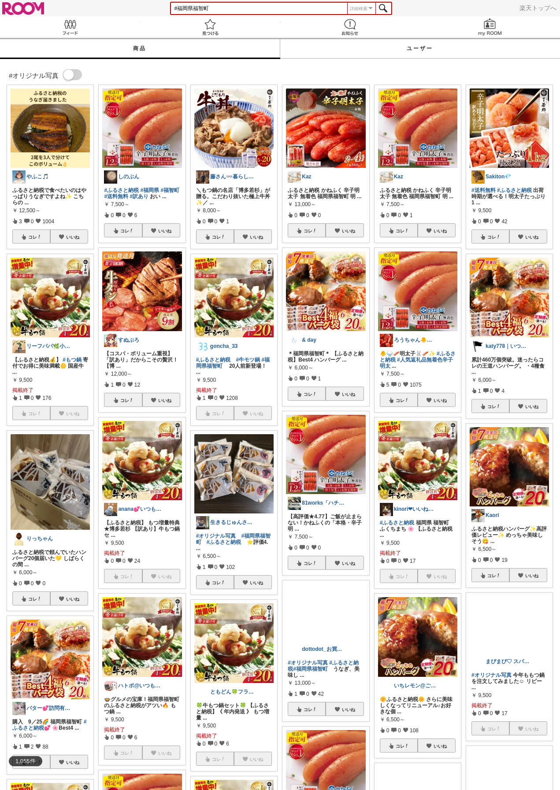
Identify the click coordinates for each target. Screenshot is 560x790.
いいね (72, 237)
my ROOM (490, 27)
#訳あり (139, 196)
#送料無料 (116, 196)
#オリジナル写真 (216, 536)
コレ (34, 237)
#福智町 (169, 190)
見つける (210, 27)
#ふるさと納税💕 (49, 725)
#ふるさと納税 (121, 190)
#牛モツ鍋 (248, 360)
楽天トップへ (537, 7)
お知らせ (350, 27)
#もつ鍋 (72, 360)
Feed (70, 27)
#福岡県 (149, 190)
